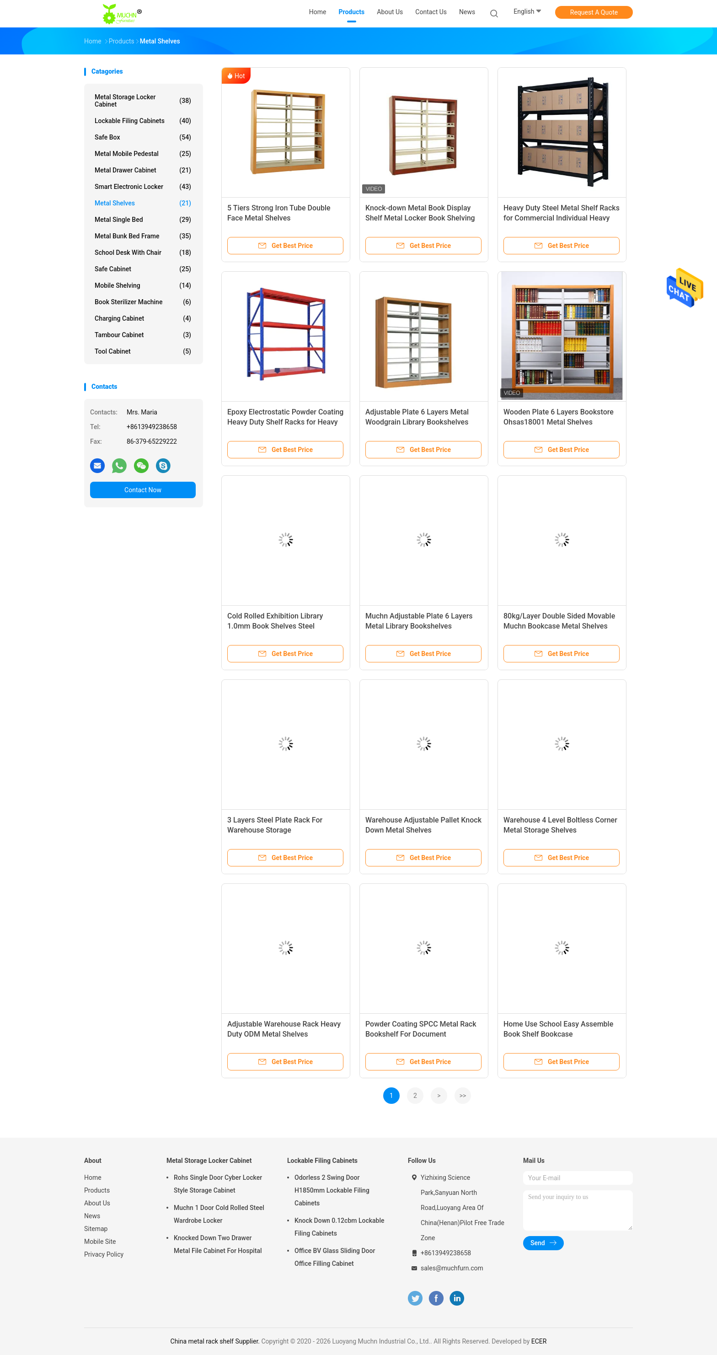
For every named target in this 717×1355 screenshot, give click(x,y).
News (92, 1216)
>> (463, 1095)
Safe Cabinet (143, 269)
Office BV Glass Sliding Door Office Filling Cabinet (334, 1257)
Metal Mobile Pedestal (143, 153)
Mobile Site (100, 1241)
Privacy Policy (103, 1254)
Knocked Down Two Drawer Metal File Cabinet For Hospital (218, 1244)
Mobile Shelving (143, 285)
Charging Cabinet (143, 318)
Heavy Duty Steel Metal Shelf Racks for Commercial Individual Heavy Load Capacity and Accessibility (561, 218)
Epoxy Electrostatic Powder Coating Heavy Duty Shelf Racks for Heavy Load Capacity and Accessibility (285, 422)
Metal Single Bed (143, 219)
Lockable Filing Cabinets (143, 120)
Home (93, 1177)
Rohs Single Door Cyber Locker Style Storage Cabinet (218, 1184)
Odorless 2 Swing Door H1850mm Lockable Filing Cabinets (331, 1190)
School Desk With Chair (143, 252)
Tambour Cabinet (143, 334)
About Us (97, 1203)
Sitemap (95, 1228)
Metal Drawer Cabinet (143, 170)
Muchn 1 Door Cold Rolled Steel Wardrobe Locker (219, 1214)
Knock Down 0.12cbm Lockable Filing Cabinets (339, 1227)
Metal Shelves (143, 203)
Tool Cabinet (143, 351)
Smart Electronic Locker (143, 186)
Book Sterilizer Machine (143, 301)
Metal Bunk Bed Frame (143, 236)
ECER (539, 1341)
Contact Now (142, 490)
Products (97, 1190)
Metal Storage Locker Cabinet (143, 100)
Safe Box (143, 137)
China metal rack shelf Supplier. (216, 1341)
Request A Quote (594, 12)
